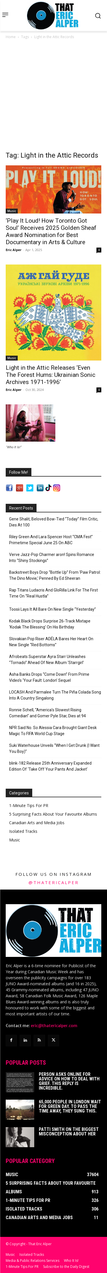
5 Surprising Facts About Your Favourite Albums (53, 814)
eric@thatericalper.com (54, 1025)
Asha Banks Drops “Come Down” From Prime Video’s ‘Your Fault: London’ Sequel (49, 677)
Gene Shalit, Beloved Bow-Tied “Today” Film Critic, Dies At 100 (53, 522)
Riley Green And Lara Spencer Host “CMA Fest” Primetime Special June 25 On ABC (51, 539)
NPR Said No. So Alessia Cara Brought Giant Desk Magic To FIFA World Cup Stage (53, 730)
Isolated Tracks (23, 831)
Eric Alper (13, 250)
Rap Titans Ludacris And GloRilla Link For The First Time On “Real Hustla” (53, 593)
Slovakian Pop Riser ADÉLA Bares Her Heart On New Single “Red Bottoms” (51, 641)
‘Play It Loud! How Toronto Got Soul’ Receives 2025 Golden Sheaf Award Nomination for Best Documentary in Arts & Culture (51, 231)
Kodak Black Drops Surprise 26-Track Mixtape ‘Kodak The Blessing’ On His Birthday (49, 624)
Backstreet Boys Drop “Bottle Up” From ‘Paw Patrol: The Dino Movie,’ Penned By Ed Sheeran (55, 575)
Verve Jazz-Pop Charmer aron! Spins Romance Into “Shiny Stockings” (51, 557)
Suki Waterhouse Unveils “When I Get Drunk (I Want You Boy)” (54, 748)
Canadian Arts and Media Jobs (36, 822)
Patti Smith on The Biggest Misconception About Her (69, 1132)
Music (11, 211)
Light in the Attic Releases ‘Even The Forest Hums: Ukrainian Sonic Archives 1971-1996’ (50, 374)
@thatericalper (54, 882)
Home (11, 36)
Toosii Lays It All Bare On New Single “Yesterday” (52, 609)
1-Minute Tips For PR (28, 805)
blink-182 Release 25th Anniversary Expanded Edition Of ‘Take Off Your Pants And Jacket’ (50, 766)
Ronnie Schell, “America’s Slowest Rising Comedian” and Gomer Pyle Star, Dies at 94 (47, 713)
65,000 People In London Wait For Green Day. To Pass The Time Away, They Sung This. (70, 1106)
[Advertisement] (53, 96)
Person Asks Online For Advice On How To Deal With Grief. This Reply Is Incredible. (69, 1081)
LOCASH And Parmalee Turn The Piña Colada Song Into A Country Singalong (55, 695)
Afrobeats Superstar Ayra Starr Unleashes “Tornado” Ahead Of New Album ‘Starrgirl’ (47, 659)
